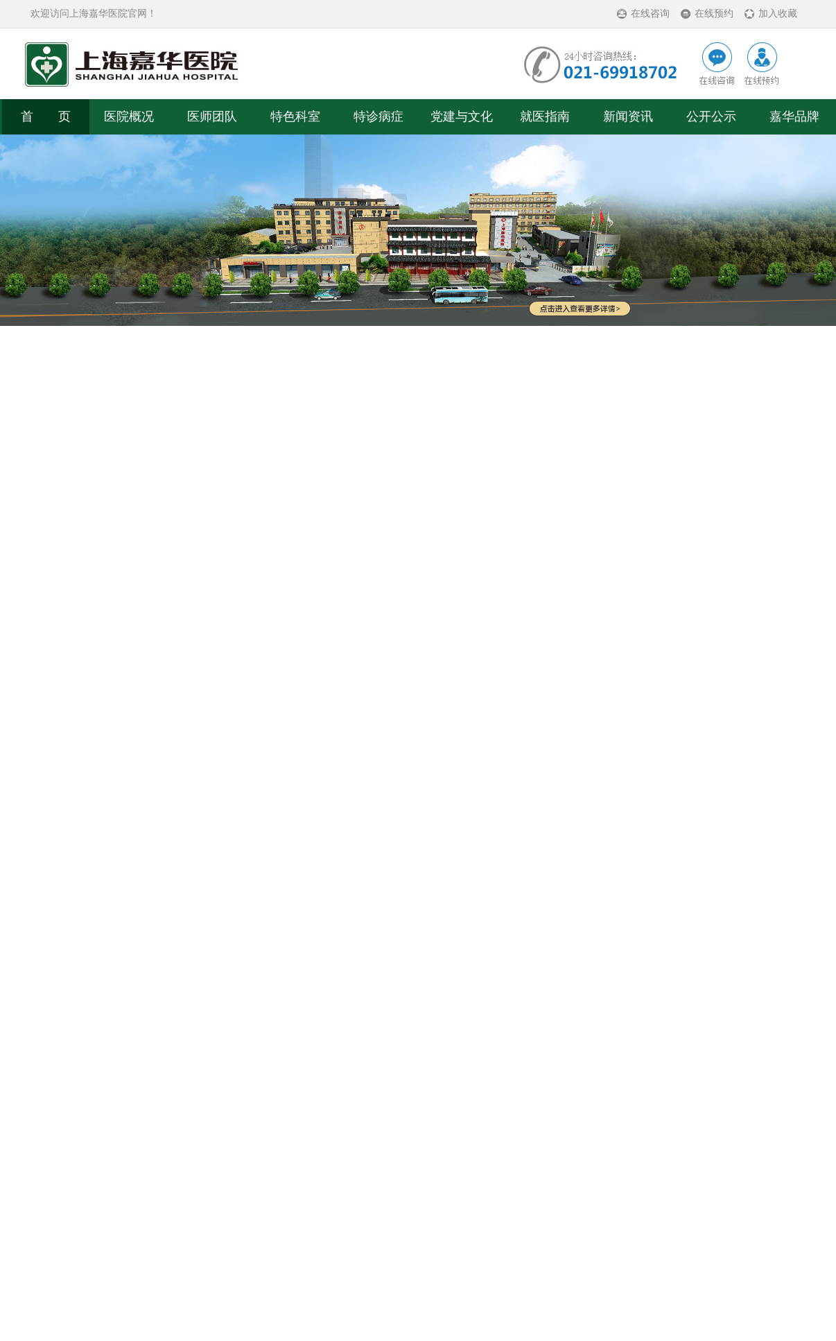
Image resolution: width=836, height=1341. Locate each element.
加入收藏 (777, 13)
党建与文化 (461, 116)
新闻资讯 (628, 116)
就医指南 (545, 116)
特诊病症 (378, 116)
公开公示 (711, 116)
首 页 (46, 116)
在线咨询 (650, 13)
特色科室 (295, 116)
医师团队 (212, 116)
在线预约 (714, 13)
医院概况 (129, 116)
